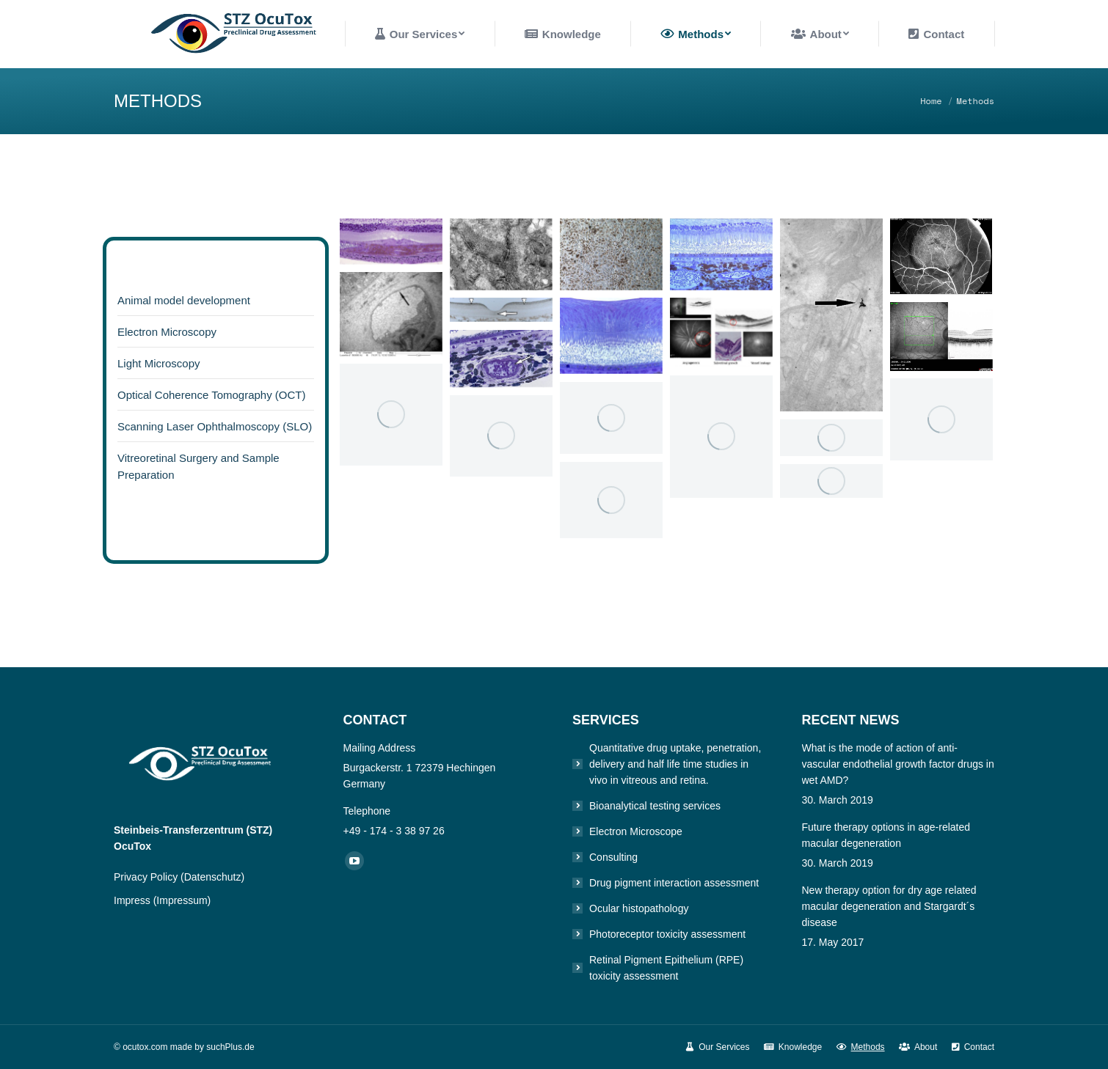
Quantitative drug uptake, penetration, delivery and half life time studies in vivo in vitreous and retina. (675, 764)
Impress (133, 900)
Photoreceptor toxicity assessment (667, 934)
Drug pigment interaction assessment (674, 883)
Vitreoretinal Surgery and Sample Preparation (198, 466)
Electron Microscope (635, 831)
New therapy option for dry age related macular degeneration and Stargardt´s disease (889, 906)
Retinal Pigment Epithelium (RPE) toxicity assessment (666, 968)
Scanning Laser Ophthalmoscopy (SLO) (214, 426)
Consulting (613, 857)
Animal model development (183, 300)
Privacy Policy (147, 877)
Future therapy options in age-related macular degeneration (886, 835)
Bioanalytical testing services (655, 806)
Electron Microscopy (166, 332)
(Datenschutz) (212, 877)
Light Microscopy (158, 363)
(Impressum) (182, 900)
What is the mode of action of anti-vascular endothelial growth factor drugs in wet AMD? (898, 764)
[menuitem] (420, 34)
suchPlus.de (230, 1047)
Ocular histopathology (638, 908)
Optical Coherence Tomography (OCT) (211, 395)
